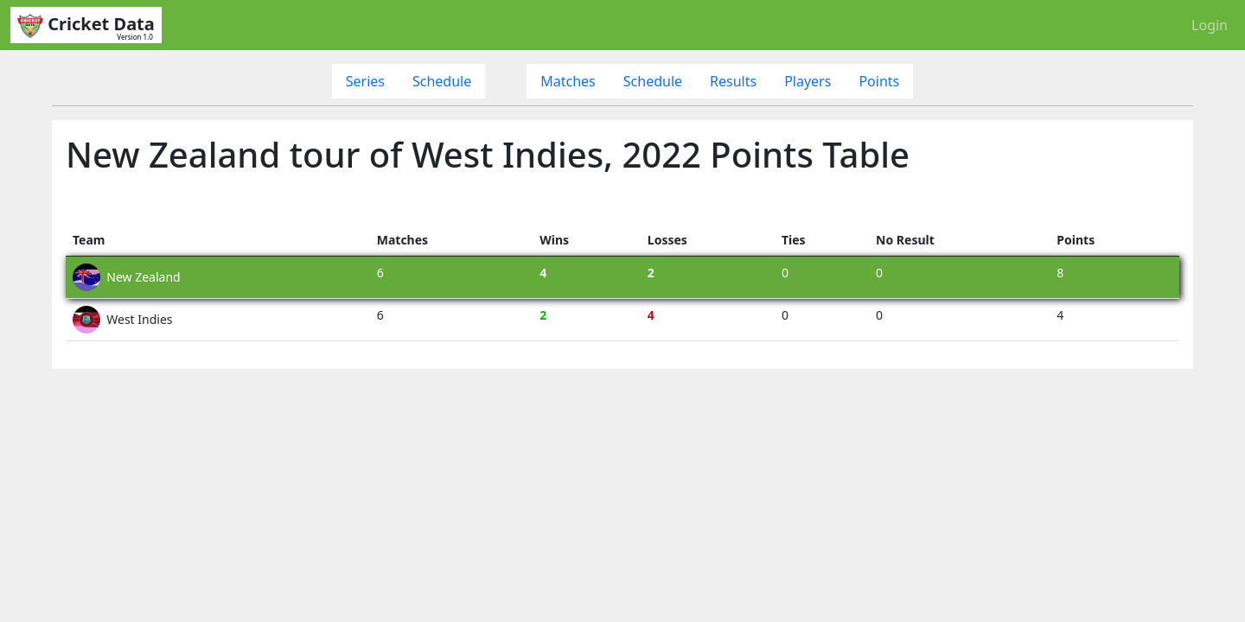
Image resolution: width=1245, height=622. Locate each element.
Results (733, 81)
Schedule (441, 81)
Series (365, 81)
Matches (568, 81)
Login (1209, 25)
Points (879, 81)
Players (807, 81)
